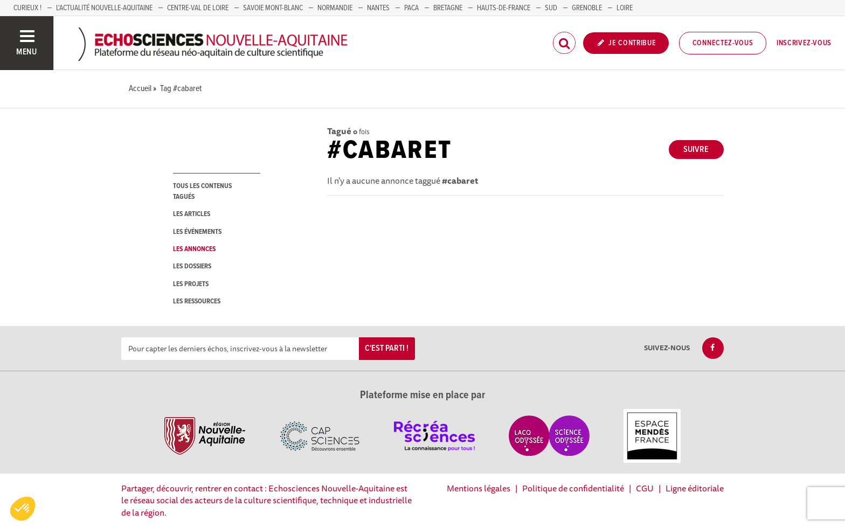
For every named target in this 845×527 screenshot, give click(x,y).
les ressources (196, 301)
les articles (191, 214)
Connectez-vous (722, 43)
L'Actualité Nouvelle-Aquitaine (104, 8)
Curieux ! (27, 8)
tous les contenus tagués (202, 191)
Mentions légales (478, 488)
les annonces (194, 249)
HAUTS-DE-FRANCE (503, 8)
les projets (191, 284)
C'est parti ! (386, 348)
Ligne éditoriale (695, 488)
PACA (411, 8)
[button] (23, 509)
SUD (551, 8)
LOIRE (625, 8)
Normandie (334, 8)
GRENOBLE (587, 8)
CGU (645, 488)
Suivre (696, 149)
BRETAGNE (447, 8)
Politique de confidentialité (573, 488)
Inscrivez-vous (804, 43)
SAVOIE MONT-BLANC (273, 8)
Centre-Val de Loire (197, 8)
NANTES (378, 8)
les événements (197, 232)
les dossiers (192, 266)
